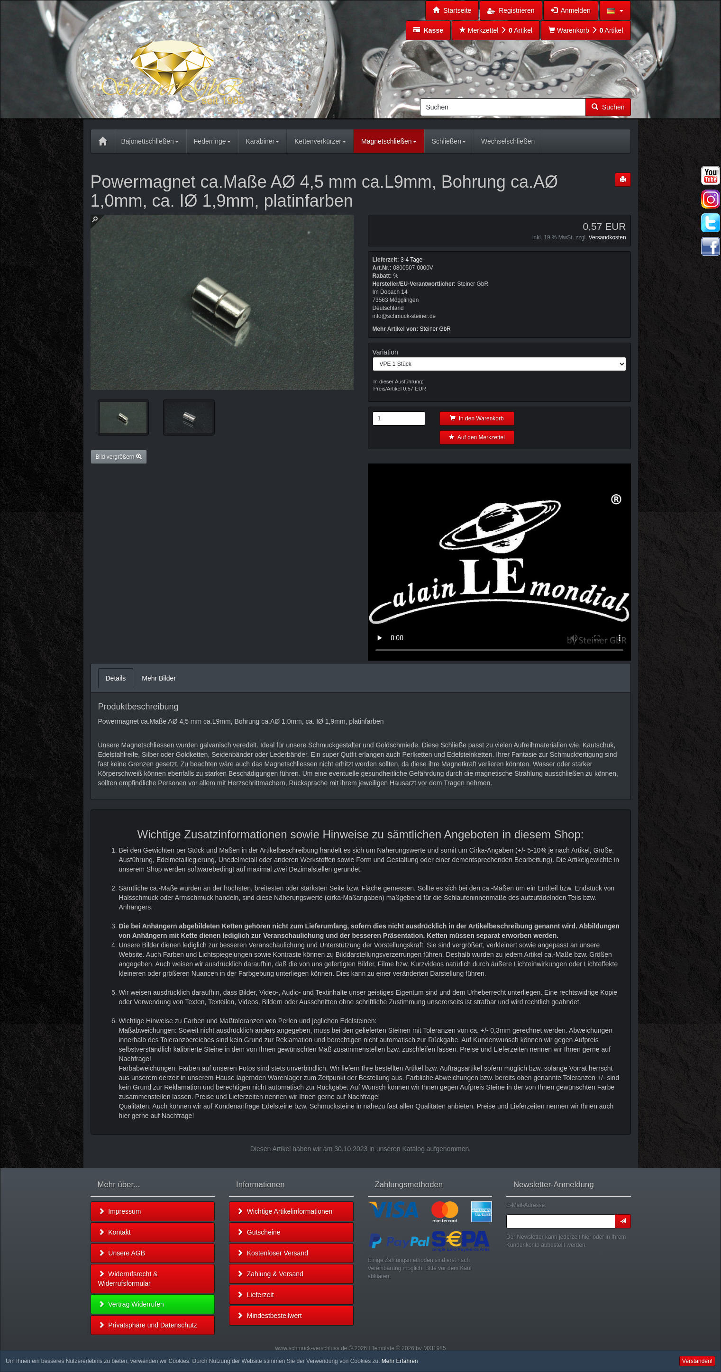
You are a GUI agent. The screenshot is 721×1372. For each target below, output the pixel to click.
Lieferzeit (255, 1295)
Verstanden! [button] (697, 1361)
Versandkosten (607, 237)
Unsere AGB (122, 1253)
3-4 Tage (411, 259)
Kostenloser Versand (272, 1253)
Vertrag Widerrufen (131, 1304)
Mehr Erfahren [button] (400, 1361)
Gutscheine (259, 1232)
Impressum (119, 1211)
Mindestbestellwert (269, 1315)
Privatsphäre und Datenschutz (147, 1325)
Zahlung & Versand (270, 1274)
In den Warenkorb (477, 418)
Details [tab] (116, 678)
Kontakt (114, 1232)
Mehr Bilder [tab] (159, 678)
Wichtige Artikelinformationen (284, 1211)
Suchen (608, 107)
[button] (615, 10)
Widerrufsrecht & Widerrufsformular (128, 1278)
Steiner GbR (435, 329)
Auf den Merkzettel (477, 437)
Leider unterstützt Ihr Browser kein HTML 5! (499, 562)
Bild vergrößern (119, 457)
